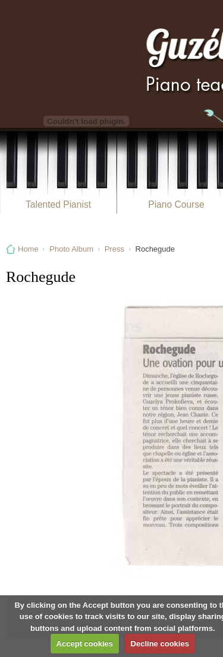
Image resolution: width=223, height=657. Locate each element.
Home (28, 249)
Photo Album (71, 249)
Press (114, 249)
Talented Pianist (58, 204)
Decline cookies (160, 643)
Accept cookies (84, 643)
